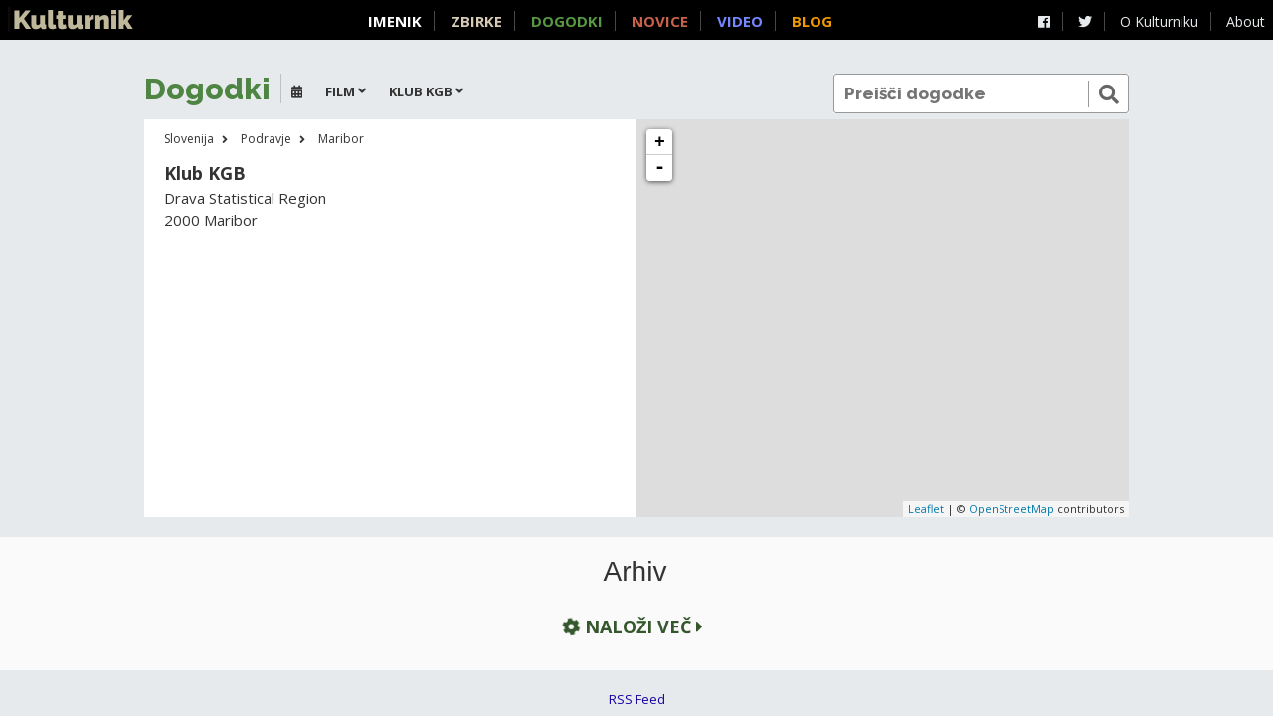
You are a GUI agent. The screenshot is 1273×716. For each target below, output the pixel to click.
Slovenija (189, 138)
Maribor (341, 138)
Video (740, 21)
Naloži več (630, 626)
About (1245, 21)
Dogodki (567, 21)
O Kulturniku (1159, 21)
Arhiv (635, 572)
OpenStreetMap (1011, 508)
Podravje (266, 138)
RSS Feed (637, 699)
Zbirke (476, 21)
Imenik (395, 21)
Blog (812, 21)
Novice (660, 21)
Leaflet (926, 508)
